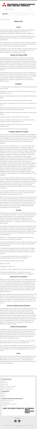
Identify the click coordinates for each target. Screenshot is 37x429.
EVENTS (3, 393)
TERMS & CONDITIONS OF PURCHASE (9, 386)
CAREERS (4, 395)
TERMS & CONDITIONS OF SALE (8, 388)
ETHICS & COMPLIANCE (6, 389)
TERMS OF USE (5, 384)
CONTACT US (4, 381)
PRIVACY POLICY (5, 382)
